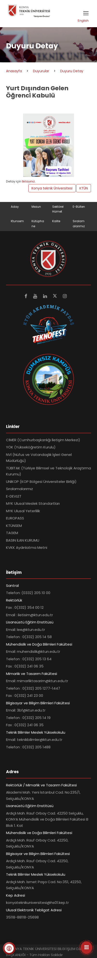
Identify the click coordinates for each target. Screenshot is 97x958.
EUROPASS (15, 518)
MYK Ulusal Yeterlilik (23, 510)
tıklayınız (28, 181)
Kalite (56, 221)
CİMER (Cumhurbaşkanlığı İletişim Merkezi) (43, 439)
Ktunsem (17, 221)
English (83, 20)
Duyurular (41, 71)
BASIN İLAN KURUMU (22, 540)
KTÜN (83, 188)
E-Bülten (79, 207)
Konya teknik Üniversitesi (52, 188)
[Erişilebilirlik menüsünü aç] (9, 948)
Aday (15, 207)
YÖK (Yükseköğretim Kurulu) (31, 447)
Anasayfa (14, 71)
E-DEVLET (13, 496)
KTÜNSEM (14, 525)
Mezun (36, 207)
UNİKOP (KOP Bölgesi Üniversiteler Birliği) (41, 481)
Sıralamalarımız (19, 488)
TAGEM (12, 532)
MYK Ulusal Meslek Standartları (33, 503)
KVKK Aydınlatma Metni (26, 547)
